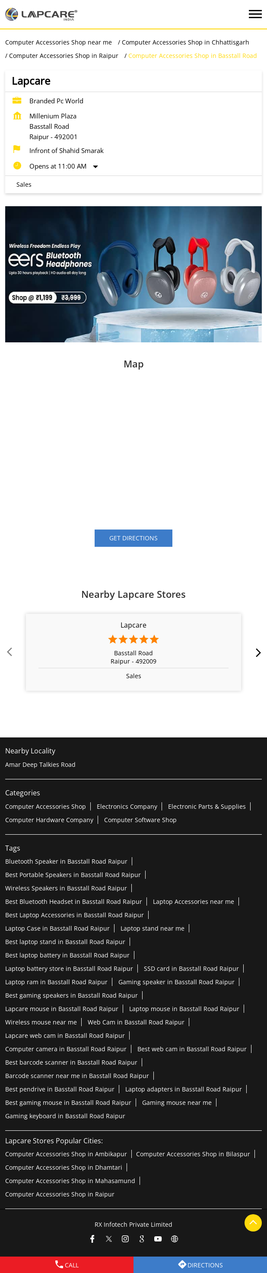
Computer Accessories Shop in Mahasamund (70, 1181)
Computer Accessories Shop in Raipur (59, 1194)
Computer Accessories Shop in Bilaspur (193, 1154)
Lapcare (133, 625)
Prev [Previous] (10, 652)
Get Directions (133, 538)
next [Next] (256, 652)
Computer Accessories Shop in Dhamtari (63, 1167)
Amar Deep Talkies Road (40, 764)
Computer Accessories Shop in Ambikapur (66, 1154)
